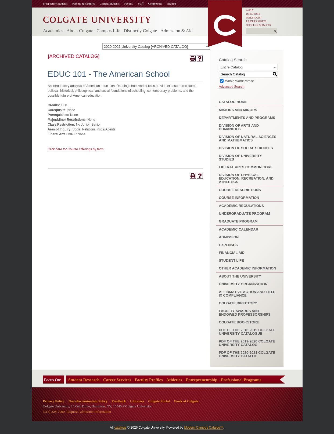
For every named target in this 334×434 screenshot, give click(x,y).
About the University (240, 276)
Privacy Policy (53, 401)
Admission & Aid (176, 30)
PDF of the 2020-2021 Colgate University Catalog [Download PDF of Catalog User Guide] (247, 354)
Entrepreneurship (201, 379)
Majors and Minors (238, 110)
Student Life (231, 260)
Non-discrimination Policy (88, 401)
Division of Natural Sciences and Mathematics (247, 138)
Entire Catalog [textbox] (232, 67)
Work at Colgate (186, 401)
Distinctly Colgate (140, 30)
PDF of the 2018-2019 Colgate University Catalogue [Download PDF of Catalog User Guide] (247, 331)
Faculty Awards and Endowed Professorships (245, 312)
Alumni (171, 3)
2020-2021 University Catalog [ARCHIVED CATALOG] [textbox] (146, 47)
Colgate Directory (238, 303)
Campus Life (108, 30)
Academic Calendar (238, 229)
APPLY (250, 10)
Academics (53, 30)
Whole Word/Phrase (239, 81)
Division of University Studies (240, 157)
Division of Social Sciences (246, 148)
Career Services (117, 379)
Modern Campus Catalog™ (203, 427)
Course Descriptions (240, 190)
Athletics (174, 379)
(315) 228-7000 (54, 412)
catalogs (120, 427)
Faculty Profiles (149, 379)
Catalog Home (233, 102)
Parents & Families (83, 3)
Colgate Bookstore (239, 322)
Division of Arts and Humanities (239, 127)
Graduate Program (238, 221)
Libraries (137, 401)
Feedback (119, 401)
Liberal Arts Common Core (246, 167)
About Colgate (79, 30)
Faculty (128, 3)
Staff (140, 3)
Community (155, 3)
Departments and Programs (247, 118)
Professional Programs (241, 379)
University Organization (243, 284)
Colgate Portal (159, 401)
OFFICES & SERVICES (258, 25)
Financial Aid (232, 253)
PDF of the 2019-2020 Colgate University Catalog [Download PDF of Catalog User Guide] (247, 343)
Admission (229, 237)
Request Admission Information (88, 412)
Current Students (110, 3)
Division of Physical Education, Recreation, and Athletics (246, 178)
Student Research (83, 379)
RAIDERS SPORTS (256, 21)
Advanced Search (232, 87)
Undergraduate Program (244, 213)
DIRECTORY (253, 14)
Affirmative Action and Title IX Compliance (247, 293)
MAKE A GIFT (254, 17)
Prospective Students (55, 3)
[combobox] (156, 46)
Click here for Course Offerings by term (76, 149)
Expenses (228, 245)
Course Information (239, 198)
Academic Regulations (241, 206)
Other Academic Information (247, 268)
